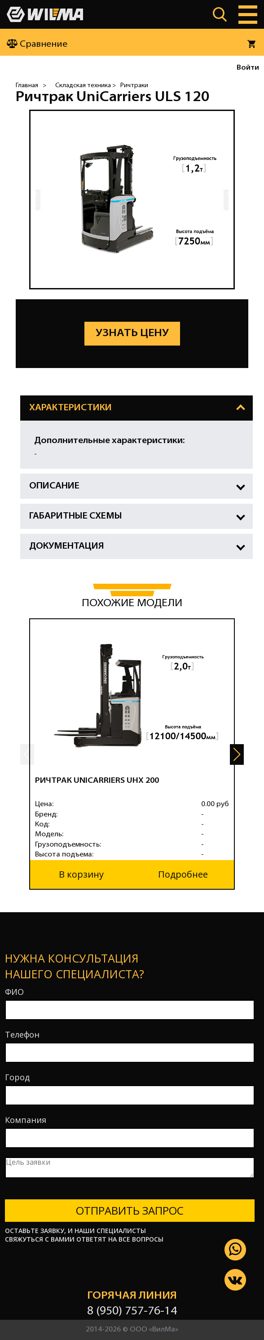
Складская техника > (85, 85)
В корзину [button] (81, 874)
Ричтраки (134, 85)
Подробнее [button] (183, 874)
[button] (237, 754)
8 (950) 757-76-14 (132, 1311)
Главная (27, 85)
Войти (248, 67)
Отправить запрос (130, 1210)
